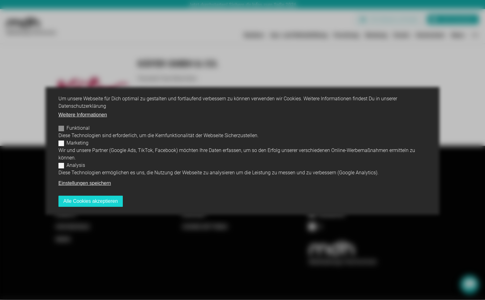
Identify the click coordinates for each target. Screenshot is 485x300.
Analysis (76, 165)
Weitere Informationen (82, 114)
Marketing (77, 143)
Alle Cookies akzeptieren (90, 201)
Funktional (78, 128)
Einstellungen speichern (84, 183)
